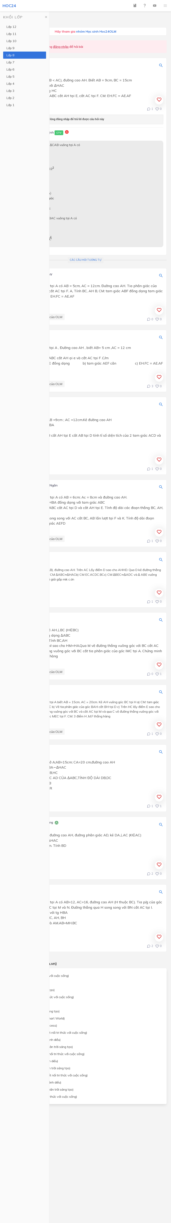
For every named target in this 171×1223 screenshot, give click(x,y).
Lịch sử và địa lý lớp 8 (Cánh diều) (34, 1061)
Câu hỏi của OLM (50, 317)
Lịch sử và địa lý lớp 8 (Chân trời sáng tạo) (40, 1068)
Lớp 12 (11, 27)
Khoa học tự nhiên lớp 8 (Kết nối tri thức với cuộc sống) (49, 1033)
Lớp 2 (10, 98)
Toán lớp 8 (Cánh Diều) (27, 983)
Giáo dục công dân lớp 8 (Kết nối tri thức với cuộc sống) (49, 1075)
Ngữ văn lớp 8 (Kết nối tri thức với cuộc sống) (42, 997)
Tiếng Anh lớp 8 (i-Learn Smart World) (38, 1018)
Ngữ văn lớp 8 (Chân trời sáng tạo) (35, 1011)
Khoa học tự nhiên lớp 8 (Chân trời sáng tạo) (42, 1047)
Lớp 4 (10, 84)
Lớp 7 (10, 62)
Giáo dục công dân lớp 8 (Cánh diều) (36, 1082)
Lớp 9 (10, 48)
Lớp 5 (10, 76)
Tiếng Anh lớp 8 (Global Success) (34, 1025)
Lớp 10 (11, 41)
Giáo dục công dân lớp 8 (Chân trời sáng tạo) (42, 1089)
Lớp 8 (10, 55)
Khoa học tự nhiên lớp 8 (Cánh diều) (36, 1040)
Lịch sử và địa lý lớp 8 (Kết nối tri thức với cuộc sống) (48, 1054)
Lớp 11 (11, 34)
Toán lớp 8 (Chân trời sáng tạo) (33, 990)
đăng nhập (61, 47)
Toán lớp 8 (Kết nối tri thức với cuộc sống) (40, 976)
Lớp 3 (10, 91)
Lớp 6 (10, 69)
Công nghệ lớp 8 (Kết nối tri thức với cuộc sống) (44, 1097)
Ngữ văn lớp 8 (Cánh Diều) (29, 1004)
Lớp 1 (10, 105)
